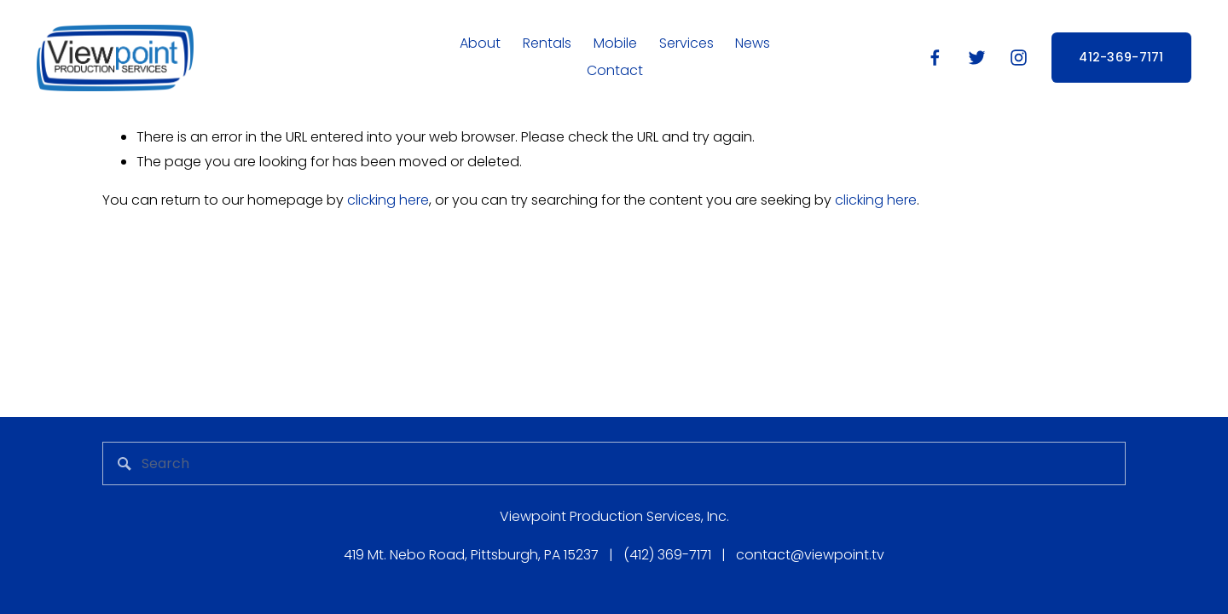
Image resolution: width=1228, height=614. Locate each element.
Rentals (547, 43)
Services (686, 43)
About (480, 43)
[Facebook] (935, 57)
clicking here (388, 200)
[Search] (614, 463)
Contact (615, 70)
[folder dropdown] (615, 44)
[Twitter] (977, 57)
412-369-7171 (1121, 57)
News (752, 43)
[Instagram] (1018, 57)
